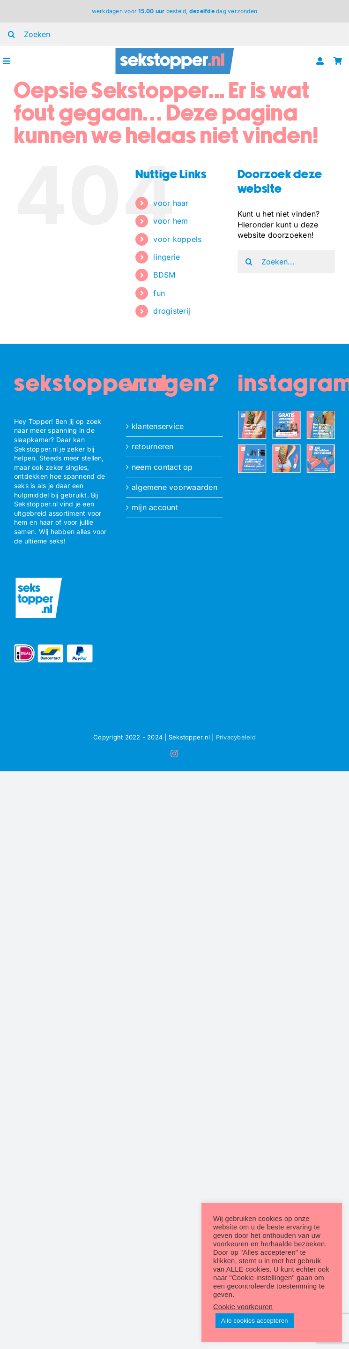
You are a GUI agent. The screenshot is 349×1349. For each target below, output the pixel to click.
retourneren (153, 446)
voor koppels (177, 239)
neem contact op (162, 467)
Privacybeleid (236, 737)
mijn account (155, 507)
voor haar (170, 203)
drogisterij (171, 311)
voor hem (170, 221)
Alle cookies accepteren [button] (254, 1320)
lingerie (166, 257)
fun (159, 293)
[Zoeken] (249, 261)
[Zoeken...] (286, 261)
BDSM (164, 274)
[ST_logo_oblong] (174, 50)
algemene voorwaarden (174, 487)
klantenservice (158, 426)
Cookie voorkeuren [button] (243, 1307)
